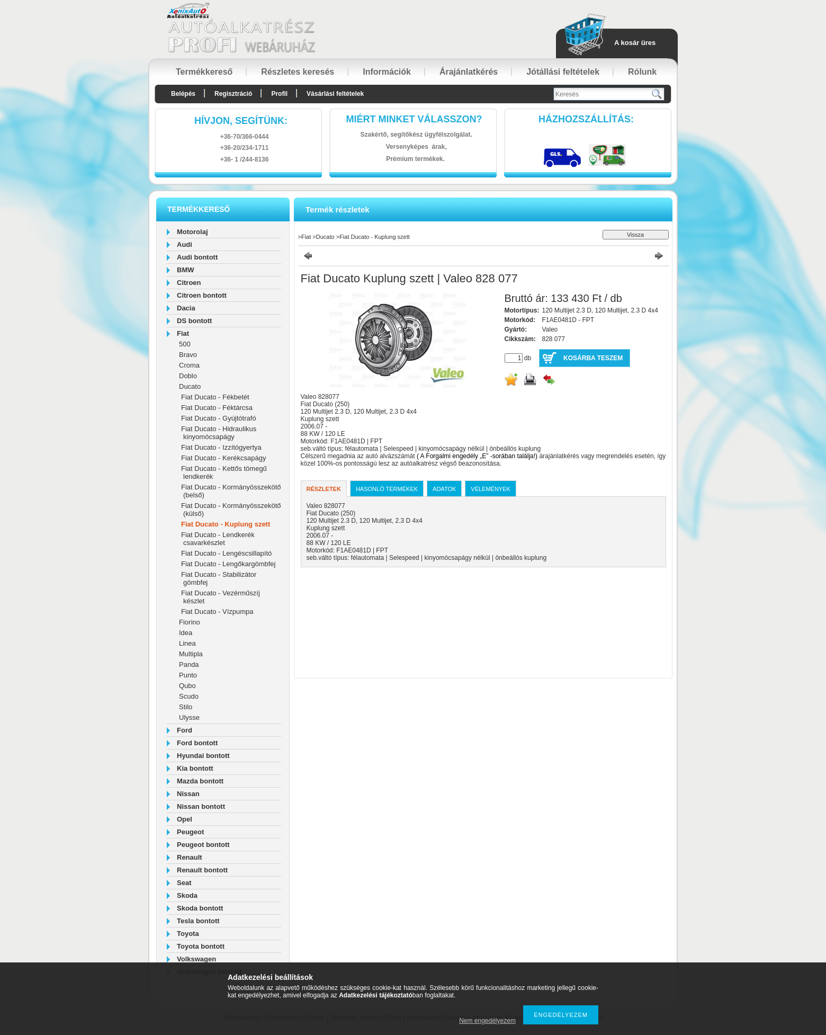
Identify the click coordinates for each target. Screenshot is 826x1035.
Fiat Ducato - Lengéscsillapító (226, 553)
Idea (185, 633)
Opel (184, 819)
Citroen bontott (202, 295)
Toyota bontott (201, 946)
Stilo (185, 707)
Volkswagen (196, 959)
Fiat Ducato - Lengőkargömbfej (228, 564)
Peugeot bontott (203, 845)
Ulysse (189, 717)
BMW (185, 270)
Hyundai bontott (203, 756)
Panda (189, 664)
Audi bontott (197, 257)
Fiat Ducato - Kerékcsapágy (223, 458)
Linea (187, 643)
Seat (184, 883)
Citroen (189, 283)
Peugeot (190, 832)
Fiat (183, 333)
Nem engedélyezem (487, 1020)
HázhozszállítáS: (586, 119)
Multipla (191, 654)
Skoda (187, 895)
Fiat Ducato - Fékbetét (215, 397)
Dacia (186, 308)
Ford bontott (197, 743)
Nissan (188, 794)
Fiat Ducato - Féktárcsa (217, 408)
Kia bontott (195, 768)
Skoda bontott (200, 908)
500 (185, 344)
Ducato (190, 386)
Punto (188, 675)
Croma (189, 365)
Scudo (189, 696)
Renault (189, 857)
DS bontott (194, 321)
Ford (184, 730)
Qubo (187, 686)
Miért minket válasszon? (414, 119)
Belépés (183, 93)
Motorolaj (192, 232)
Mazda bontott (200, 781)
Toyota (188, 934)
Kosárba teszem (593, 358)
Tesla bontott (198, 921)
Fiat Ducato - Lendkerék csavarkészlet (218, 539)
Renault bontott (202, 870)
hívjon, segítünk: (241, 120)
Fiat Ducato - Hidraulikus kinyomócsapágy (218, 433)
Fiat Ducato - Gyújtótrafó (218, 418)
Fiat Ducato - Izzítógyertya (221, 447)
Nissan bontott (201, 806)
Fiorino (189, 622)
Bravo (188, 355)
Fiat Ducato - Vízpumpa (217, 611)
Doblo (188, 376)
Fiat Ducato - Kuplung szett (225, 524)
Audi (184, 244)
